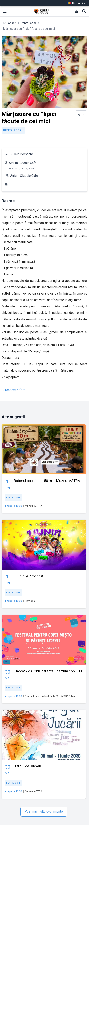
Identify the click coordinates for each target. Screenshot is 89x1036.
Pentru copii (29, 23)
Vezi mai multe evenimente (44, 811)
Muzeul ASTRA (33, 505)
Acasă (12, 23)
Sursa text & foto (13, 390)
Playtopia (30, 600)
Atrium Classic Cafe (23, 163)
